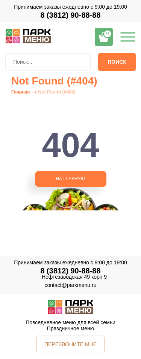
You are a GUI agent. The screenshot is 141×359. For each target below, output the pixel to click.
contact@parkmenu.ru (71, 285)
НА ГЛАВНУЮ (70, 178)
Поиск (117, 62)
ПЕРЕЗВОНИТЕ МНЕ (70, 344)
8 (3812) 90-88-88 (70, 15)
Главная (20, 92)
